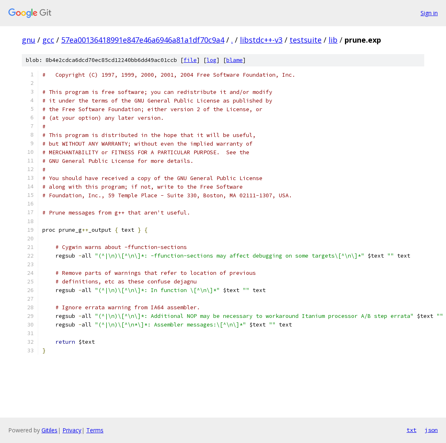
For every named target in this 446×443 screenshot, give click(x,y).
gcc (48, 40)
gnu (28, 40)
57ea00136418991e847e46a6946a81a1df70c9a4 (142, 40)
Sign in (429, 13)
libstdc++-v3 (261, 40)
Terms (94, 430)
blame (234, 60)
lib (333, 40)
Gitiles (49, 430)
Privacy (71, 430)
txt (411, 430)
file (190, 60)
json (431, 430)
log (211, 60)
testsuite (306, 40)
